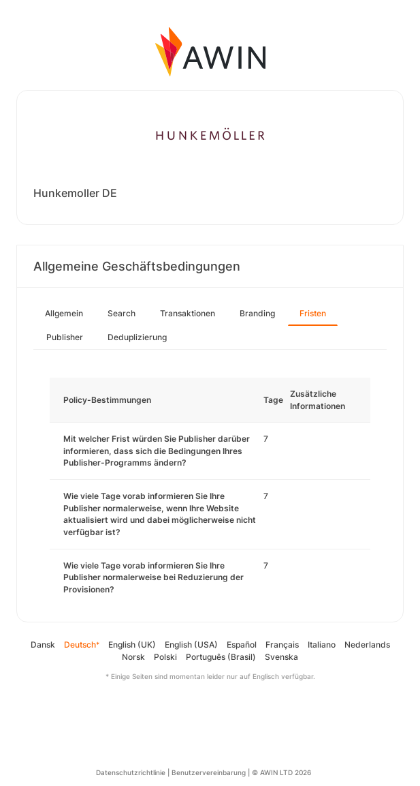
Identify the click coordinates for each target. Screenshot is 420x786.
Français (282, 644)
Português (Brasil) (221, 657)
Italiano (322, 644)
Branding (257, 313)
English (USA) (191, 644)
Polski (165, 657)
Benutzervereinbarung (209, 772)
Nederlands (367, 644)
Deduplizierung (137, 337)
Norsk (133, 657)
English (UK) (132, 644)
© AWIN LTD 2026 (281, 772)
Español (242, 644)
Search (121, 313)
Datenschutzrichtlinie (130, 772)
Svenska (281, 657)
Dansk (43, 644)
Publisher (64, 337)
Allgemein (64, 313)
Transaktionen (187, 313)
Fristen (313, 313)
